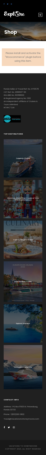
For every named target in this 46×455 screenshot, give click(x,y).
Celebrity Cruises (23, 158)
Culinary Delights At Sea (23, 240)
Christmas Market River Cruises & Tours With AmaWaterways (23, 199)
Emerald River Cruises (23, 281)
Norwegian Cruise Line (23, 367)
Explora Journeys (23, 323)
